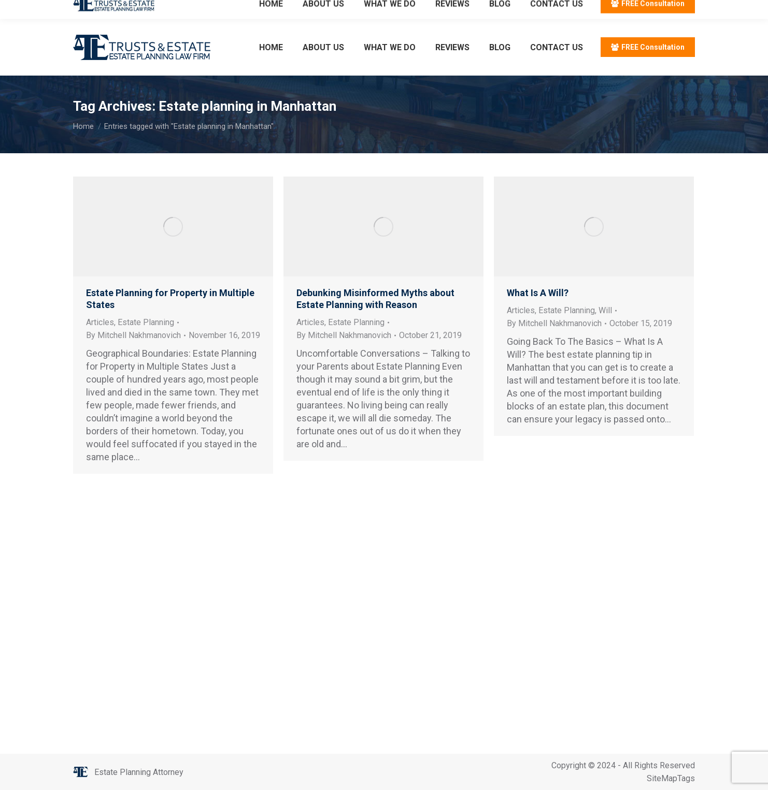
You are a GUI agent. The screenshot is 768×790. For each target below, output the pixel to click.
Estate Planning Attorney (138, 772)
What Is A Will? (537, 292)
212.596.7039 (98, 9)
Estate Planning (146, 322)
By (133, 335)
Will (605, 310)
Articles (100, 322)
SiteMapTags (671, 778)
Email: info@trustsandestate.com (195, 9)
